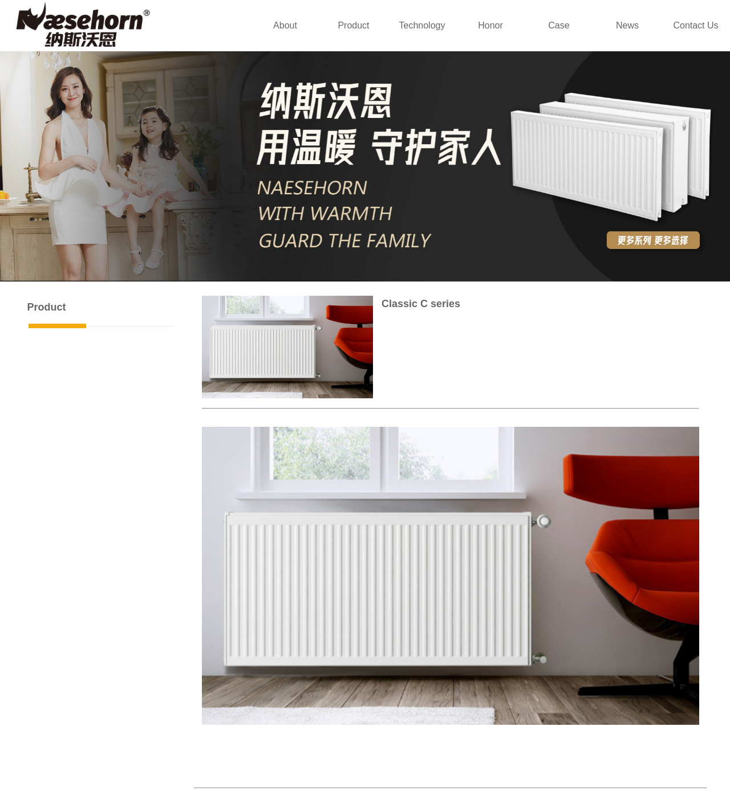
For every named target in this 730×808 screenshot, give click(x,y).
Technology (422, 25)
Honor (490, 25)
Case (558, 25)
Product (353, 25)
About (285, 25)
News (627, 25)
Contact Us (695, 25)
